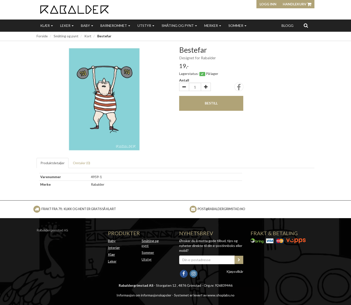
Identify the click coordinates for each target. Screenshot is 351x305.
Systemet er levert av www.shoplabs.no (204, 295)
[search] (306, 25)
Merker (212, 25)
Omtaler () (81, 163)
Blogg (287, 25)
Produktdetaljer (52, 163)
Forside (42, 36)
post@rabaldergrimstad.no (221, 209)
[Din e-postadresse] (207, 259)
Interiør (114, 247)
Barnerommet (115, 25)
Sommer (237, 25)
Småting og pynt (179, 25)
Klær (46, 25)
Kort (87, 36)
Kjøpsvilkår (234, 271)
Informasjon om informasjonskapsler (144, 295)
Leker (67, 25)
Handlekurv (297, 4)
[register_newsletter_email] (238, 260)
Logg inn (268, 4)
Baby (87, 25)
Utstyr (145, 25)
